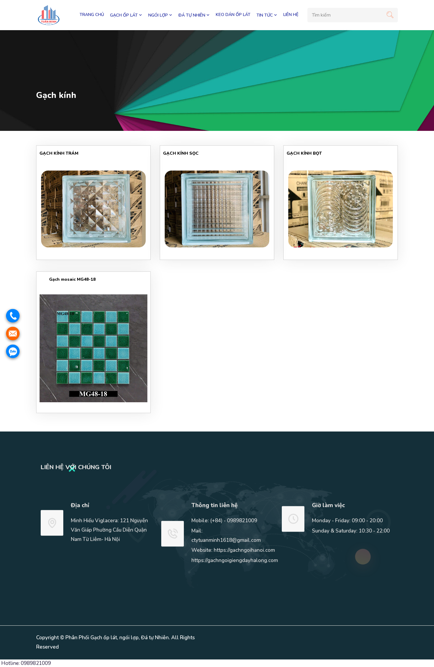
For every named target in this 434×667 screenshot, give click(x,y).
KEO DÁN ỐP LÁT (233, 14)
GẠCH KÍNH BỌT (304, 153)
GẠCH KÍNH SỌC (181, 153)
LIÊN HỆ (290, 14)
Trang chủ (92, 14)
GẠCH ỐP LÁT (126, 15)
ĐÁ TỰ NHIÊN (194, 15)
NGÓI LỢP (160, 15)
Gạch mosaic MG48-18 (67, 279)
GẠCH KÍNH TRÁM (58, 153)
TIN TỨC (266, 15)
